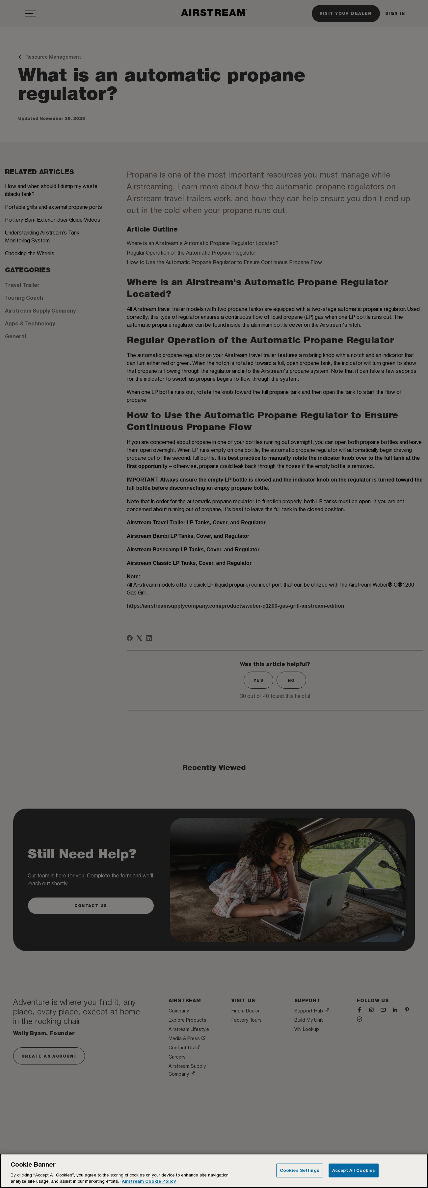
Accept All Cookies (353, 1170)
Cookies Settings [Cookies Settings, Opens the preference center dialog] (299, 1170)
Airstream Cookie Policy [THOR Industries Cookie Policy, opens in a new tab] (149, 1181)
